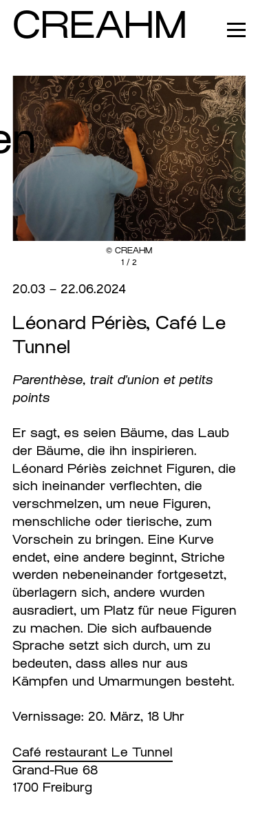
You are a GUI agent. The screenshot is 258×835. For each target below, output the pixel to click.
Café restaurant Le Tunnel (92, 752)
